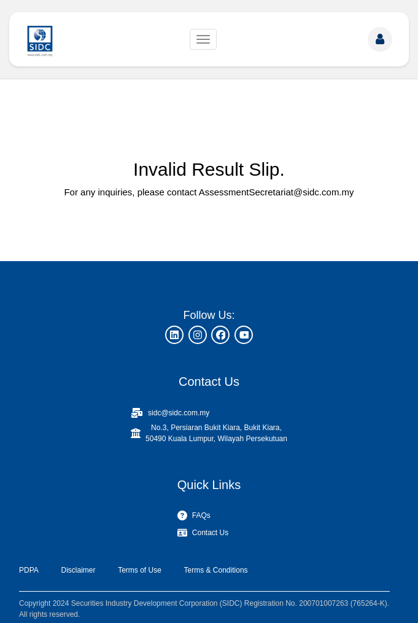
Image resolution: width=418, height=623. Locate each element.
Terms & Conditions (216, 570)
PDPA (29, 570)
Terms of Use (139, 570)
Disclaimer (78, 570)
